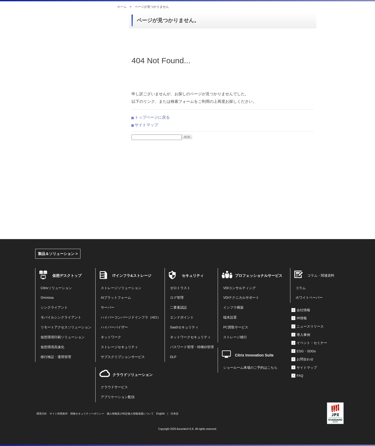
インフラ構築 (233, 307)
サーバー (107, 307)
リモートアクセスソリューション (66, 327)
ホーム (122, 7)
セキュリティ (193, 275)
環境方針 (41, 413)
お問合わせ (305, 359)
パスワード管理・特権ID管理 (192, 347)
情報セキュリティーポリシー (87, 413)
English (160, 413)
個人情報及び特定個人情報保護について (130, 413)
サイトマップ (146, 125)
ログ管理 (177, 298)
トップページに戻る (152, 117)
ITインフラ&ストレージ (132, 275)
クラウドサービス (114, 387)
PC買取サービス (235, 327)
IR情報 (302, 318)
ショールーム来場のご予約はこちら (250, 367)
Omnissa (47, 298)
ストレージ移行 (235, 337)
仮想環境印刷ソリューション (63, 337)
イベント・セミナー (312, 343)
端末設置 (230, 317)
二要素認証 (178, 307)
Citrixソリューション (56, 288)
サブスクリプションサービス (123, 357)
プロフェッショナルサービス (258, 275)
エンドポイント (182, 317)
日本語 (174, 413)
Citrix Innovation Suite (254, 355)
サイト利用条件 (58, 413)
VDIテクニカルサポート (241, 298)
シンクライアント (54, 307)
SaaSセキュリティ (184, 327)
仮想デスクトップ (67, 275)
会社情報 (303, 310)
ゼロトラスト (180, 288)
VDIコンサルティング (239, 288)
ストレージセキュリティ (119, 347)
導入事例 (303, 335)
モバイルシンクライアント (61, 317)
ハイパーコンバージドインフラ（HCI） (131, 317)
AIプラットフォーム (116, 298)
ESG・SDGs (306, 351)
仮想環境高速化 (52, 347)
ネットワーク (111, 337)
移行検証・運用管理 (56, 357)
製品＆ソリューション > (58, 254)
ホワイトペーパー (309, 298)
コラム (301, 288)
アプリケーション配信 (118, 397)
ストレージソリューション (121, 288)
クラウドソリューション (133, 375)
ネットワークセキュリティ (190, 337)
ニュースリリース (310, 326)
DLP (173, 357)
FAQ (300, 376)
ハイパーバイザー (114, 327)
